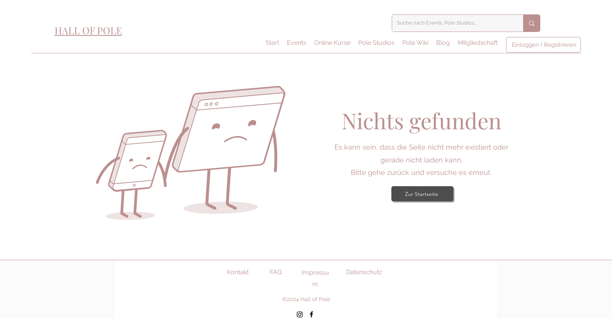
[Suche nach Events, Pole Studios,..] (452, 23)
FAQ (276, 272)
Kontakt (238, 272)
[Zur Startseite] (422, 193)
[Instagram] (300, 314)
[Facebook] (311, 314)
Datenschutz (364, 272)
